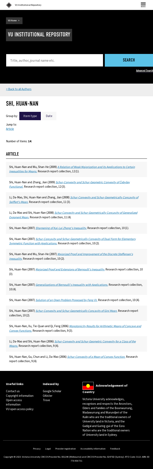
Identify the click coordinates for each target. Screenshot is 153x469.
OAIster (47, 396)
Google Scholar (52, 391)
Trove (46, 400)
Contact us (13, 391)
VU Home (12, 20)
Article (10, 129)
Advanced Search (144, 70)
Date (49, 116)
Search (129, 60)
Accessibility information (93, 448)
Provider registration (65, 448)
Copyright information (19, 396)
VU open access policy (19, 409)
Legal (48, 448)
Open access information (14, 402)
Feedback (115, 448)
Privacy (37, 448)
